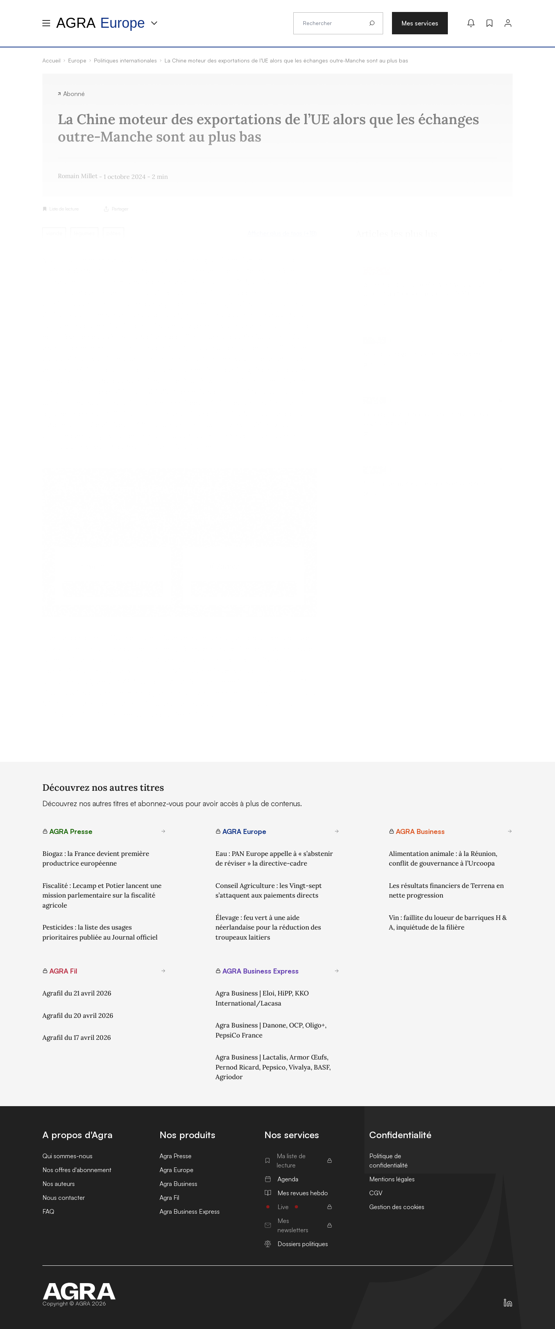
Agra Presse (176, 1156)
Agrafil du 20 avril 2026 (77, 1015)
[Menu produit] (154, 23)
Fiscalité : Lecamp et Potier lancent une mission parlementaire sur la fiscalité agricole (101, 895)
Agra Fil (169, 1197)
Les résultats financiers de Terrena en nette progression (446, 890)
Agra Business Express (190, 1211)
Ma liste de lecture (298, 1160)
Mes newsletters (298, 1225)
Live (298, 1207)
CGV (375, 1193)
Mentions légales (392, 1179)
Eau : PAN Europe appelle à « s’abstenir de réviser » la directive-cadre (274, 858)
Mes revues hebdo (296, 1193)
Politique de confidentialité (388, 1160)
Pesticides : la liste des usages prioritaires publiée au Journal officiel (100, 932)
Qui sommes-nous (67, 1156)
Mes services (420, 23)
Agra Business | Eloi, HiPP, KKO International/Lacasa (262, 998)
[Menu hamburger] (46, 23)
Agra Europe (176, 1170)
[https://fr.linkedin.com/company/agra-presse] (508, 1302)
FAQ (48, 1211)
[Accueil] (79, 1291)
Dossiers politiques (296, 1244)
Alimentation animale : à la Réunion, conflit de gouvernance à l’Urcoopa (443, 858)
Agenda (281, 1179)
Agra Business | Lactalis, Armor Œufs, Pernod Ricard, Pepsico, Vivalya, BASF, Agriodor (273, 1067)
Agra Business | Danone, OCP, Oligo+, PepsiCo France (270, 1030)
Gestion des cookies (396, 1207)
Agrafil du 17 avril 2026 (76, 1037)
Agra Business (178, 1184)
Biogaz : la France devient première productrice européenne (95, 858)
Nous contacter (63, 1197)
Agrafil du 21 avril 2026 (76, 993)
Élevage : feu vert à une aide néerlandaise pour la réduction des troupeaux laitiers (268, 927)
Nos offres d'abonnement (76, 1170)
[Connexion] (508, 23)
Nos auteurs (58, 1184)
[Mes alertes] (471, 23)
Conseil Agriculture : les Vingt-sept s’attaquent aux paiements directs (268, 890)
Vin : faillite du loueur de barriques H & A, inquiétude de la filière (448, 922)
